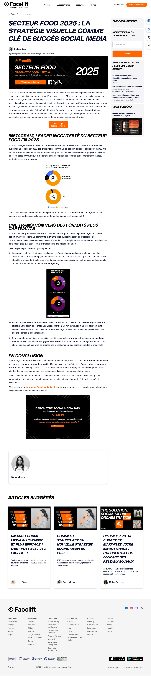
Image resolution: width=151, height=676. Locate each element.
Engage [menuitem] (11, 625)
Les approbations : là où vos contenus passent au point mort (127, 88)
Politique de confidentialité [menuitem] (133, 667)
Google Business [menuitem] (34, 634)
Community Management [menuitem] (52, 649)
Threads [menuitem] (31, 644)
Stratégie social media (19, 54)
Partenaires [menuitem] (91, 628)
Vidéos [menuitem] (69, 631)
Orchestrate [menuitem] (12, 622)
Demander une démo (136, 5)
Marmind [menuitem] (110, 628)
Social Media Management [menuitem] (52, 643)
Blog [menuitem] (69, 628)
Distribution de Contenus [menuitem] (53, 631)
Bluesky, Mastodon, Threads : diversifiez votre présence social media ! (125, 78)
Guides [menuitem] (70, 622)
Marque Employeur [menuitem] (54, 622)
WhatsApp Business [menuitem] (35, 638)
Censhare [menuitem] (110, 622)
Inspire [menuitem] (10, 634)
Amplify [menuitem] (10, 631)
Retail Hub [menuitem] (51, 639)
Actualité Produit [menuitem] (73, 634)
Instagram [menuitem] (31, 625)
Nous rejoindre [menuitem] (92, 625)
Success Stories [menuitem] (73, 625)
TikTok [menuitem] (30, 628)
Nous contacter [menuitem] (92, 631)
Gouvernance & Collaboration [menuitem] (53, 626)
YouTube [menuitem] (31, 631)
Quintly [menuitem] (109, 631)
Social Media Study (48, 54)
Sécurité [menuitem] (90, 634)
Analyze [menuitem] (11, 628)
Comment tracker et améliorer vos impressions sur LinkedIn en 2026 (125, 96)
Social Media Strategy (34, 54)
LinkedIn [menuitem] (31, 622)
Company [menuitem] (90, 622)
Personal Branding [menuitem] (54, 636)
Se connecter (119, 5)
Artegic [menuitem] (109, 625)
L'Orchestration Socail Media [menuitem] (75, 639)
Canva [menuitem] (30, 641)
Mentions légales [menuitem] (114, 667)
